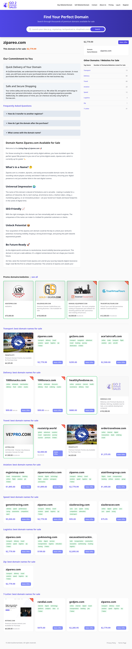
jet (25, 479)
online (103, 340)
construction (89, 541)
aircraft (115, 343)
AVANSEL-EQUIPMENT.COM (78, 304)
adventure (89, 340)
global (40, 432)
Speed (86, 92)
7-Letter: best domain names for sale (21, 594)
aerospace (53, 479)
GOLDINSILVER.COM (44, 304)
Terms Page (122, 643)
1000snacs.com (47, 380)
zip (58, 343)
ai (57, 608)
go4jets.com (76, 601)
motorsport (73, 514)
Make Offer (123, 42)
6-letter (81, 346)
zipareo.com (14, 42)
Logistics (87, 98)
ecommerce (73, 387)
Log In (118, 5)
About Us (103, 5)
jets (89, 608)
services (52, 541)
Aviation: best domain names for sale (22, 464)
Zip (85, 103)
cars (76, 509)
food (14, 387)
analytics (48, 608)
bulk (71, 541)
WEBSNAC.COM (105, 399)
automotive (15, 511)
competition (24, 511)
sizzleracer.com (110, 504)
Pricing (111, 5)
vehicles (8, 509)
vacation (54, 432)
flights (103, 476)
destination (73, 346)
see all (34, 277)
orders (20, 387)
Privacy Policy (111, 643)
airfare (8, 479)
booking (77, 343)
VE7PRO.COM (9, 447)
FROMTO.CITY (9, 355)
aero (109, 343)
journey (84, 343)
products (78, 384)
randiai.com (45, 601)
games (115, 509)
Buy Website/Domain (64, 5)
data (54, 608)
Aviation (86, 87)
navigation (81, 340)
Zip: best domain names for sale (19, 561)
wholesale (15, 384)
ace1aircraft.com (111, 336)
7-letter (40, 346)
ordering (52, 387)
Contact (94, 5)
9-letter (54, 438)
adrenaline (82, 511)
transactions (105, 435)
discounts (55, 384)
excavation (73, 544)
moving (40, 546)
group (123, 479)
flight (121, 340)
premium (47, 438)
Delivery (86, 76)
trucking (90, 544)
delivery (48, 340)
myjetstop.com (15, 472)
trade (109, 340)
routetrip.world (47, 428)
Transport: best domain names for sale (22, 328)
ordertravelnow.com (113, 428)
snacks (26, 387)
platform (40, 608)
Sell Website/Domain (82, 5)
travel (54, 340)
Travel (86, 81)
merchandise (24, 384)
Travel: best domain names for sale (20, 420)
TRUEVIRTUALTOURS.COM (109, 304)
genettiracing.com (17, 504)
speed (47, 343)
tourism (40, 438)
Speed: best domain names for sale (20, 497)
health (92, 384)
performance (23, 509)
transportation (16, 476)
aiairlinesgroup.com (113, 472)
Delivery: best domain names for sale (21, 372)
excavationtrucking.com (84, 537)
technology (54, 476)
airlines (111, 479)
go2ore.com (76, 336)
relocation (59, 544)
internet (85, 384)
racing (8, 511)
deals (112, 435)
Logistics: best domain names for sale (22, 529)
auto (71, 509)
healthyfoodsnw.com (82, 380)
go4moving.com (47, 537)
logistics (53, 343)
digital (116, 432)
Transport (87, 70)
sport (7, 514)
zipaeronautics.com (50, 472)
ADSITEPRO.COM (11, 304)
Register (126, 5)
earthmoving (82, 544)
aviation (40, 343)
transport (41, 340)
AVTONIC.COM (10, 621)
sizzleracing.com (79, 504)
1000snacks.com (16, 380)
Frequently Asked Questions (17, 105)
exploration (47, 435)
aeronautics (41, 482)
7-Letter (86, 109)
